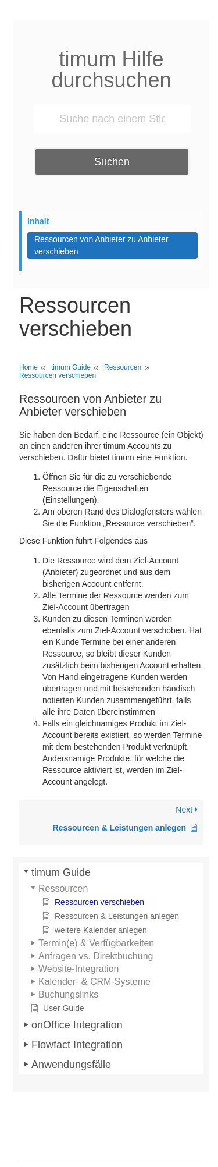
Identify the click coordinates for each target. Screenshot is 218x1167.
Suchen (112, 162)
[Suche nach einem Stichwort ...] (112, 118)
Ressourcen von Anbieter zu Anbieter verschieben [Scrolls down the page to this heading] (101, 245)
